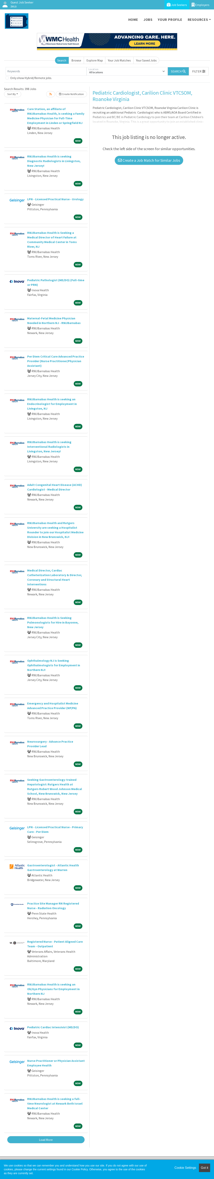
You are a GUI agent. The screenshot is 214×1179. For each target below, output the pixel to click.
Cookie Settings (185, 1167)
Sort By (11, 94)
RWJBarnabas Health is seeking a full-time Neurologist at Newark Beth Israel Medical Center (55, 1103)
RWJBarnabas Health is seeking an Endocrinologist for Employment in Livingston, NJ (52, 403)
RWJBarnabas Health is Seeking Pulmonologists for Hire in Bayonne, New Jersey (53, 622)
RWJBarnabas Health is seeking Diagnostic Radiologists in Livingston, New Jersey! (54, 160)
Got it (204, 1167)
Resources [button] (198, 19)
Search (61, 60)
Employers (200, 4)
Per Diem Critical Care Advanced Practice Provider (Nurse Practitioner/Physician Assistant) (55, 361)
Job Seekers (177, 4)
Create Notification (71, 94)
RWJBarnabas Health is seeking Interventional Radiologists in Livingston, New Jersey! (49, 446)
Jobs (148, 19)
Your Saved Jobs (146, 60)
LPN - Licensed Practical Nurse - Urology (55, 199)
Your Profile (170, 19)
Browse (76, 60)
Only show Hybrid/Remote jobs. (31, 78)
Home (133, 19)
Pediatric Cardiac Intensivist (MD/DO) (53, 1027)
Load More (46, 1140)
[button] (199, 71)
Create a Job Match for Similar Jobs (149, 160)
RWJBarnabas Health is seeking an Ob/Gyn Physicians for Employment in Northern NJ (53, 989)
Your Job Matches (119, 60)
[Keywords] (46, 71)
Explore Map (94, 60)
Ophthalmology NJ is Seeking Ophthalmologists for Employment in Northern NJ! (53, 665)
